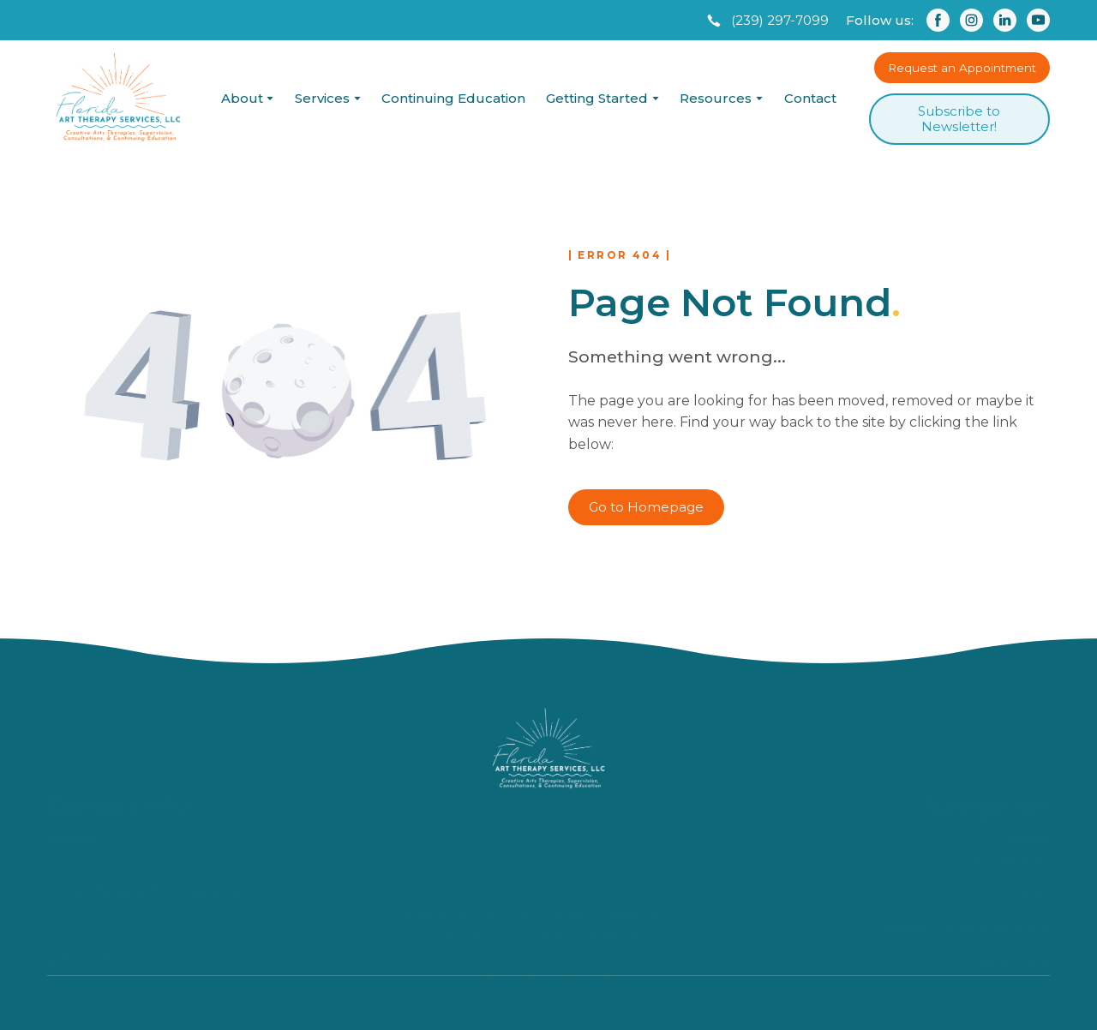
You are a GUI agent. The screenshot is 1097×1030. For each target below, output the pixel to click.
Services (322, 98)
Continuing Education (453, 98)
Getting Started (597, 98)
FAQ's (1030, 851)
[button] (766, 20)
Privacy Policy (1005, 918)
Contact (810, 98)
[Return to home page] (118, 98)
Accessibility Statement (973, 951)
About (242, 98)
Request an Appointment (965, 885)
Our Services (1007, 818)
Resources (716, 98)
